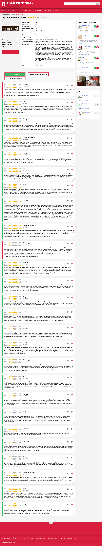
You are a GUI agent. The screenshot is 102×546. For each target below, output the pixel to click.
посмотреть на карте (93, 32)
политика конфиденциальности (56, 538)
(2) (14, 78)
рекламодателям (40, 538)
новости (38, 10)
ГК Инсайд (85, 95)
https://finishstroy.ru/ (39, 65)
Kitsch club (85, 67)
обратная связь (71, 538)
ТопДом (84, 35)
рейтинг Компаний (8, 10)
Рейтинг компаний (11, 14)
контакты (48, 10)
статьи (57, 10)
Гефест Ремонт (86, 103)
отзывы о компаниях (24, 10)
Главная (4, 14)
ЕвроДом (84, 57)
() (15, 74)
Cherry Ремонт (86, 112)
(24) (38, 74)
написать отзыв (11, 52)
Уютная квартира (86, 46)
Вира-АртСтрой (86, 25)
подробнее (95, 87)
